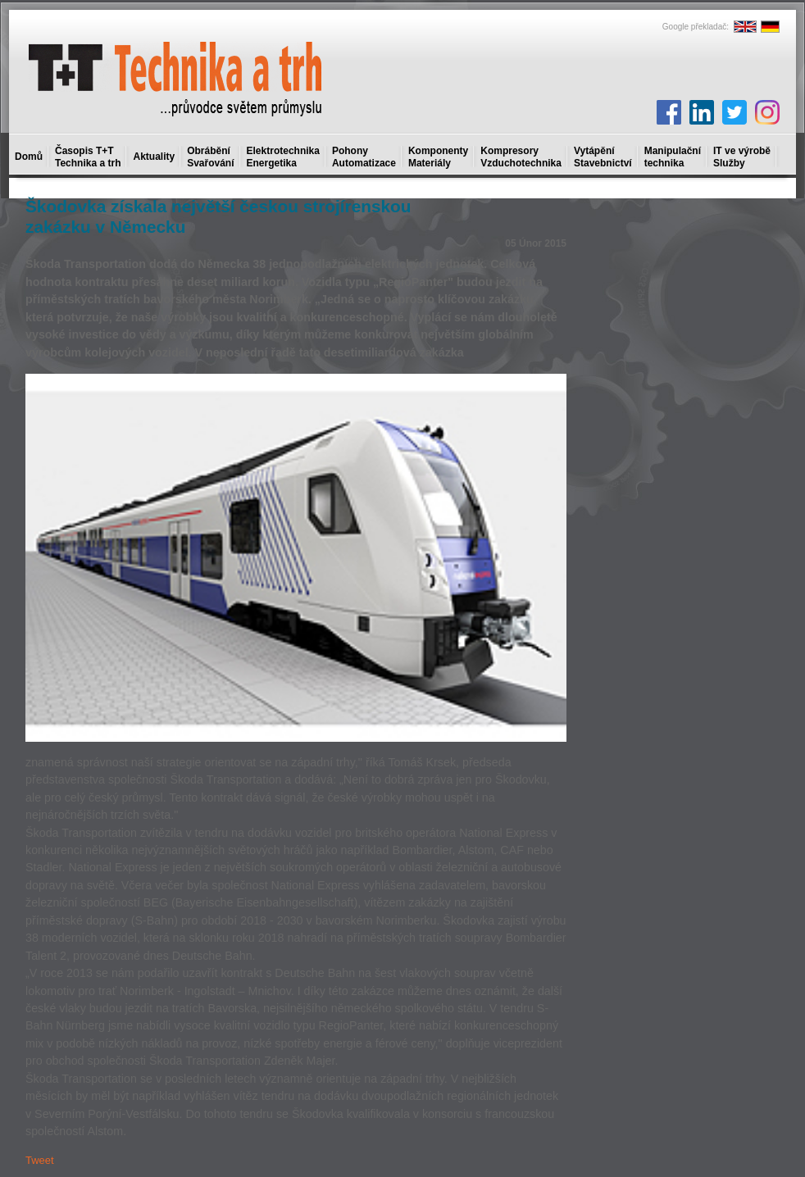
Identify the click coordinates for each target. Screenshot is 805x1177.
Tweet (39, 1160)
